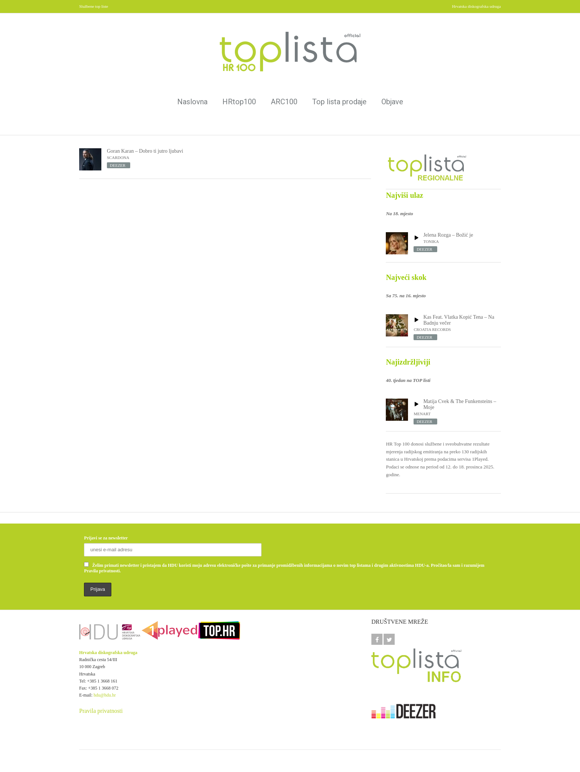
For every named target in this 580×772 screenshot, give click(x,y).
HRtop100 (239, 101)
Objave (392, 101)
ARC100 (284, 101)
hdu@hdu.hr (105, 695)
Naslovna (192, 101)
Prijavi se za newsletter (106, 538)
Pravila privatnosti (101, 711)
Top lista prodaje (339, 101)
